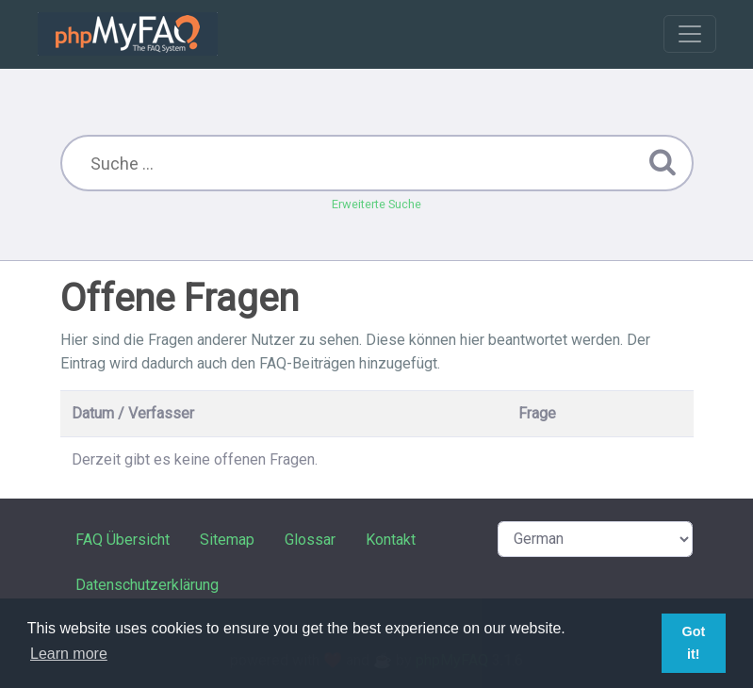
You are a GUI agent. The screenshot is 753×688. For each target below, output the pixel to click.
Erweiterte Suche (376, 204)
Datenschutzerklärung (147, 585)
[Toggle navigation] (689, 34)
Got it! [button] (693, 643)
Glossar (310, 540)
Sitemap (227, 540)
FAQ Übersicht (122, 540)
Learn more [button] (68, 654)
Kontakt (391, 540)
